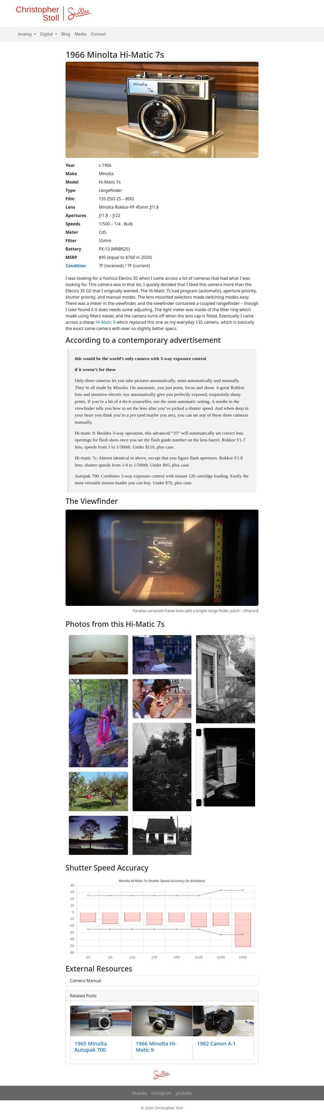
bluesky (139, 1093)
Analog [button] (25, 34)
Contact (98, 34)
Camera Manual (85, 980)
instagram (161, 1093)
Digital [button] (47, 34)
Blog (65, 34)
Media (80, 34)
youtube (184, 1093)
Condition (76, 266)
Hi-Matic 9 (106, 322)
